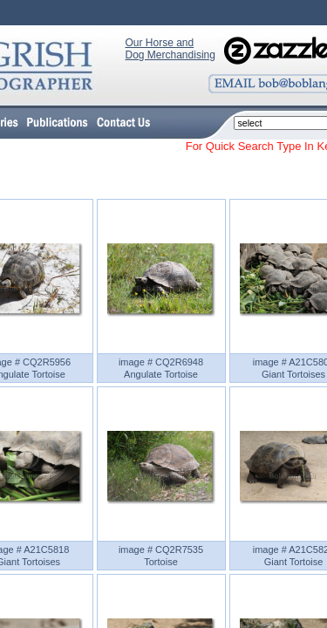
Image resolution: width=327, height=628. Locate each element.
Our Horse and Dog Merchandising (170, 49)
